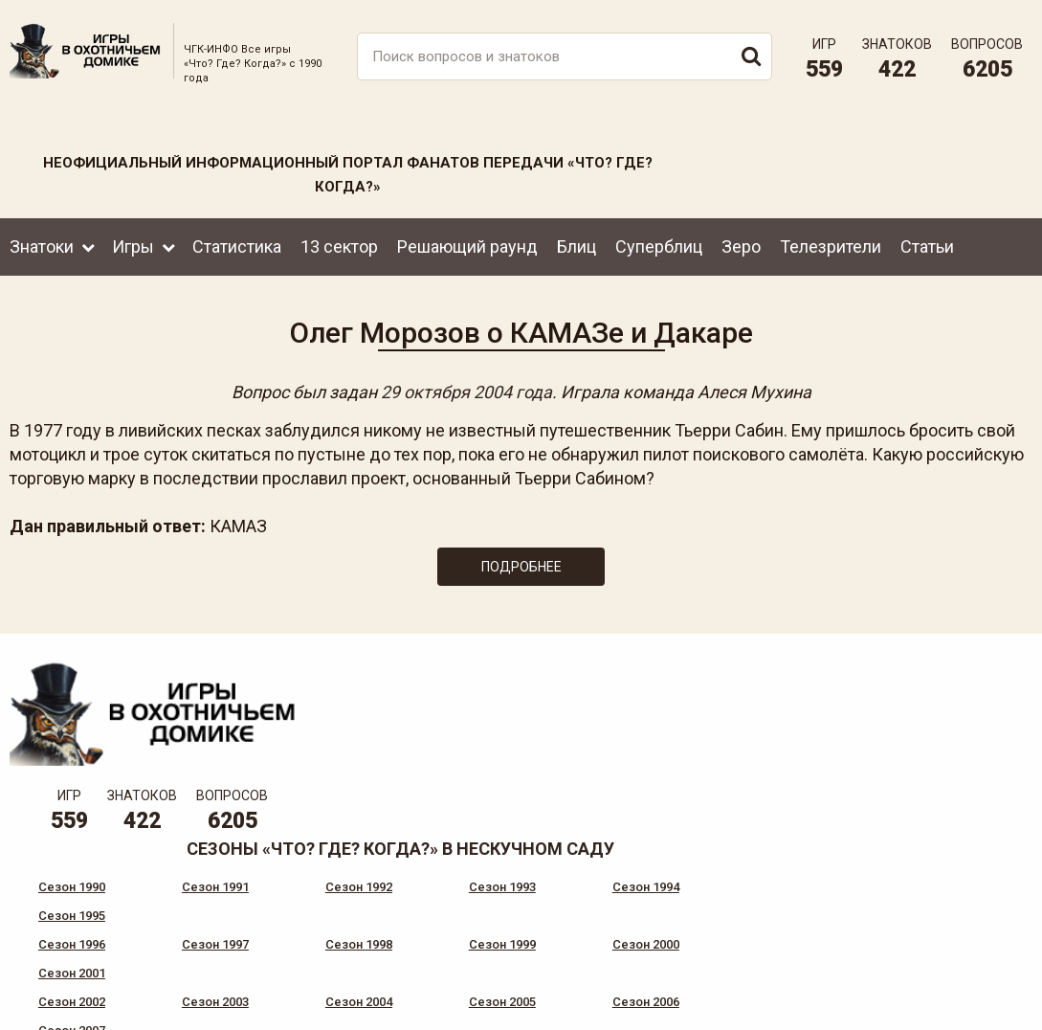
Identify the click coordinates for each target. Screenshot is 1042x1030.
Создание (964, 1000)
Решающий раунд (467, 243)
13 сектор (339, 243)
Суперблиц (658, 243)
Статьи (927, 243)
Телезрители (830, 243)
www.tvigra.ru (662, 934)
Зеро (741, 243)
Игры (133, 243)
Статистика (236, 243)
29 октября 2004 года (466, 389)
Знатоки (42, 243)
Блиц (576, 243)
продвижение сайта (987, 1010)
